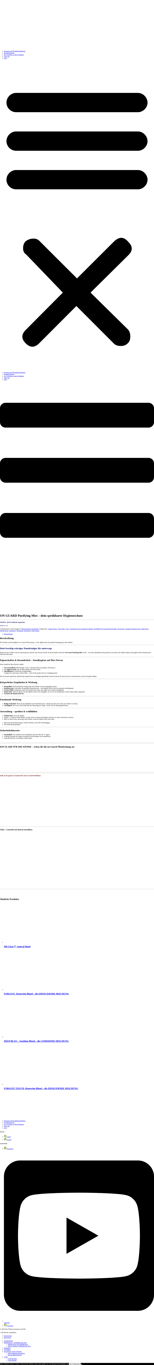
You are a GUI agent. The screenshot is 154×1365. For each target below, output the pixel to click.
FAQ (5, 58)
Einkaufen (7, 1348)
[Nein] (81, 1364)
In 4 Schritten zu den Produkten (14, 55)
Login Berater (12, 1360)
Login (6, 1357)
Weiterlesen (76, 1364)
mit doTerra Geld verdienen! (13, 1351)
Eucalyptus (121, 629)
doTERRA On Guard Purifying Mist (105, 629)
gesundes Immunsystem (132, 629)
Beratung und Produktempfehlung (14, 51)
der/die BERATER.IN (15, 1355)
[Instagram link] (8, 1149)
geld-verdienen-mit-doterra (16, 1353)
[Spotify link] (7, 1140)
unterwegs (27, 631)
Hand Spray (145, 629)
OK (71, 1364)
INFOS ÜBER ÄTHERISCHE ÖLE (19, 1346)
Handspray (12, 631)
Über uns (7, 56)
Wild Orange (35, 631)
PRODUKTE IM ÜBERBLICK (18, 1344)
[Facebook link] (8, 1326)
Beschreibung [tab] (8, 634)
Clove (67, 629)
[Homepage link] (50, 26)
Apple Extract (52, 629)
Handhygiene (4, 631)
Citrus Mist (61, 629)
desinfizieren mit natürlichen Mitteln (81, 629)
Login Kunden (12, 1358)
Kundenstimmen (9, 53)
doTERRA (7, 1350)
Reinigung (20, 631)
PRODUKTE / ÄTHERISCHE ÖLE (15, 1343)
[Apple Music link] (7, 1137)
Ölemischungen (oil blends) (30, 629)
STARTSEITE (8, 1341)
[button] (77, 215)
